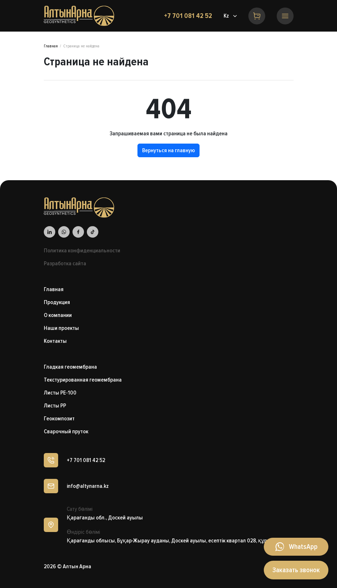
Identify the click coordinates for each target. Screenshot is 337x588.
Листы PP (55, 405)
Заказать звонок (296, 570)
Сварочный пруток (66, 431)
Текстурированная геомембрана (83, 379)
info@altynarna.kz (88, 486)
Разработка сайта (65, 263)
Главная (51, 46)
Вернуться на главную (168, 150)
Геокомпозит (59, 418)
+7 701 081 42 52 (188, 15)
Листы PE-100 (60, 392)
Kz (226, 15)
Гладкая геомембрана (70, 366)
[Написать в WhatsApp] (296, 547)
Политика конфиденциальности (82, 250)
